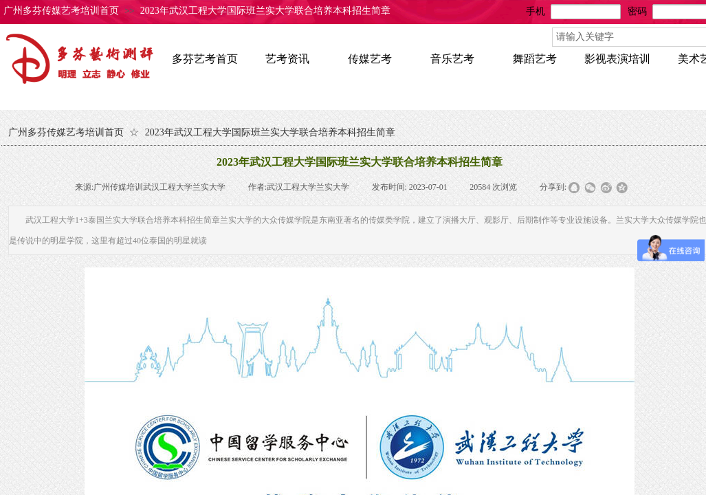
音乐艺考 (452, 59)
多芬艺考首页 (205, 59)
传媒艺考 (370, 59)
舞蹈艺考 (535, 59)
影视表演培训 (617, 59)
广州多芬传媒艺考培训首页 (61, 11)
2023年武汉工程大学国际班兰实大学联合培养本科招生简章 (265, 11)
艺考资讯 (287, 59)
